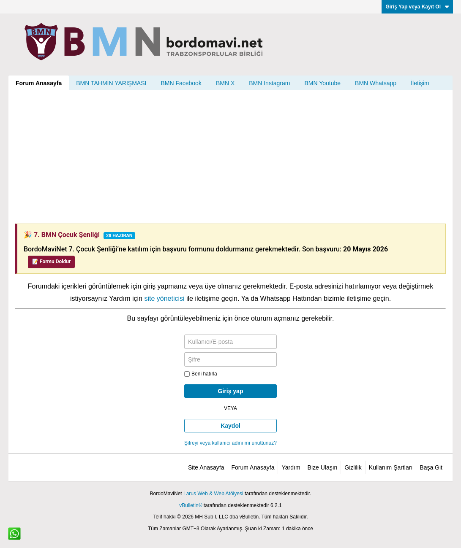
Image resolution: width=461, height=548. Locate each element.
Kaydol (230, 425)
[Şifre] (230, 359)
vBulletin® (190, 505)
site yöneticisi (164, 298)
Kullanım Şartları (390, 467)
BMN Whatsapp (375, 83)
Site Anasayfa (206, 467)
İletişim (420, 83)
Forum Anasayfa (39, 83)
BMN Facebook (181, 83)
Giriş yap (230, 391)
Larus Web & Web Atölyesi (213, 494)
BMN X (225, 83)
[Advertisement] (230, 157)
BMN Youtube (322, 83)
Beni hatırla (200, 374)
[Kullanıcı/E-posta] (230, 342)
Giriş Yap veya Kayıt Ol (417, 7)
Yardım (290, 467)
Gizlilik (352, 467)
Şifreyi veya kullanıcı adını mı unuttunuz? (230, 443)
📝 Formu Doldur (51, 262)
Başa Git (431, 467)
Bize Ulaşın (323, 467)
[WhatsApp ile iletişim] (14, 533)
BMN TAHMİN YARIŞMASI (111, 83)
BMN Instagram (269, 83)
